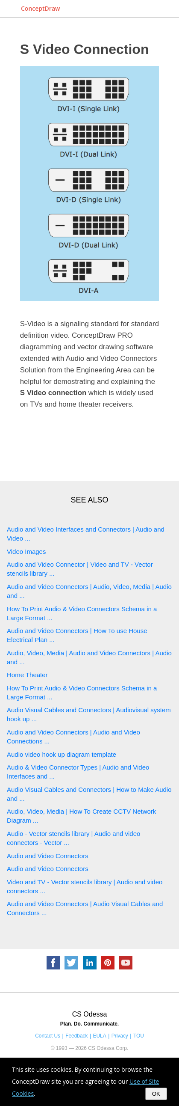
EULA (99, 1036)
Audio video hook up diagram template (61, 754)
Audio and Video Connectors (47, 855)
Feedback (76, 1036)
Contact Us (47, 1036)
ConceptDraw (40, 8)
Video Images (26, 551)
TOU (138, 1036)
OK (156, 1094)
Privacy (120, 1036)
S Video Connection (84, 49)
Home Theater (27, 674)
